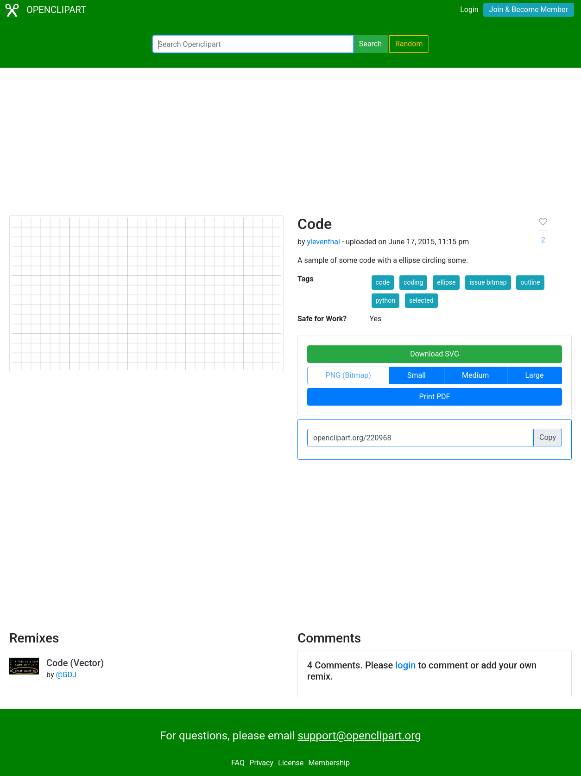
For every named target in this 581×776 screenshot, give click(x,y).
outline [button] (530, 282)
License (290, 762)
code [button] (383, 282)
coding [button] (413, 282)
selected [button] (421, 300)
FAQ (238, 762)
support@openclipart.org (359, 735)
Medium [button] (475, 375)
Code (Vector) (75, 662)
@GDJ (66, 674)
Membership (329, 762)
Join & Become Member (528, 9)
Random (409, 43)
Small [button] (416, 375)
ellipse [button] (446, 282)
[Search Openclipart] (253, 44)
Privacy (261, 762)
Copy (547, 437)
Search (370, 43)
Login (469, 9)
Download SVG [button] (434, 354)
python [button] (385, 300)
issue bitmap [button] (487, 282)
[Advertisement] (290, 145)
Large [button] (534, 375)
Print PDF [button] (434, 396)
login (405, 665)
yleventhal (323, 241)
